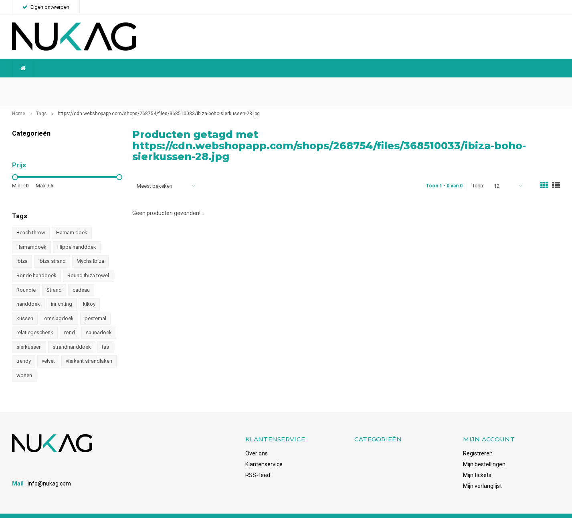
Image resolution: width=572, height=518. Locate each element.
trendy (23, 348)
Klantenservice (264, 451)
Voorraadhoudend (533, 85)
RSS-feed (257, 462)
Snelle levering (370, 85)
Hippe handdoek (76, 235)
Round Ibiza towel (88, 263)
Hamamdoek (31, 235)
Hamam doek (71, 220)
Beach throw (30, 220)
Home (18, 101)
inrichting (61, 291)
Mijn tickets (477, 462)
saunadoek (99, 320)
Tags (41, 101)
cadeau (81, 277)
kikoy (89, 291)
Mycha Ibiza (90, 249)
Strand (54, 277)
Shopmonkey (121, 509)
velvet (48, 348)
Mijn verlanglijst (482, 473)
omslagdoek (59, 306)
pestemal (95, 306)
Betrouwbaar (213, 85)
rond (69, 320)
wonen (24, 363)
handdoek (28, 291)
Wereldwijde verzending (46, 85)
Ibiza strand (52, 249)
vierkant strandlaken (89, 348)
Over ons (256, 440)
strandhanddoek (72, 334)
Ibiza (22, 249)
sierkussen (29, 334)
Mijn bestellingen (484, 451)
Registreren (478, 440)
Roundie (26, 277)
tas (105, 334)
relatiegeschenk (34, 320)
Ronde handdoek (36, 263)
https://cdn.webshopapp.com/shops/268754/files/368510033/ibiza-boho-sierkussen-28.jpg (159, 101)
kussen (24, 306)
